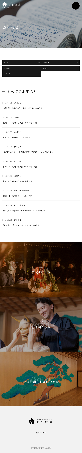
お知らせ (7, 68)
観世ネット (40, 432)
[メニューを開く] (76, 6)
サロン (45, 68)
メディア (7, 74)
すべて (6, 62)
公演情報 (46, 62)
